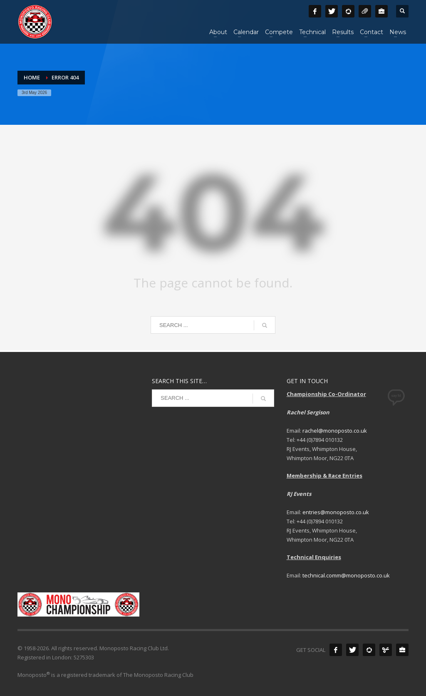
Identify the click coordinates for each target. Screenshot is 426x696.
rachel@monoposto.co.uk (334, 430)
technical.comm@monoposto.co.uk (346, 575)
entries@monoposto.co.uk (335, 512)
